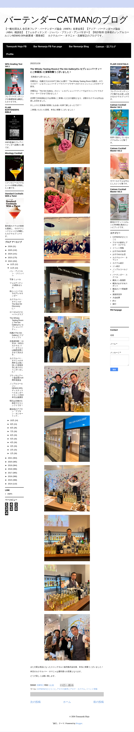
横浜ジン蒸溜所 (119, 280)
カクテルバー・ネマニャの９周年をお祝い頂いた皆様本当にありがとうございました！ (16, 365)
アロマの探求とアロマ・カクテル (71, 689)
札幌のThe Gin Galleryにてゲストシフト (16, 335)
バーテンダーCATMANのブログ (66, 20)
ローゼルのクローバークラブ (16, 313)
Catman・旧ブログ (106, 46)
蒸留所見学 (117, 294)
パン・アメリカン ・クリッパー (17, 273)
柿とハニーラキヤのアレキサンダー (16, 293)
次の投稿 (35, 701)
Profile (10, 54)
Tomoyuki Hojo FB (16, 46)
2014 (10, 484)
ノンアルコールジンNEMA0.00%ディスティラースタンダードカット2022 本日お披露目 (16, 390)
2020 (10, 462)
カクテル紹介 (118, 263)
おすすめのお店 (119, 254)
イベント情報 (91, 689)
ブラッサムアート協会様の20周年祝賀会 (16, 377)
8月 (12, 428)
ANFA (9, 494)
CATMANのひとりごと (46, 689)
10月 (12, 420)
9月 (12, 424)
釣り (114, 301)
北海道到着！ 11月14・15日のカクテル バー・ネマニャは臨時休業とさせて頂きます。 (16, 348)
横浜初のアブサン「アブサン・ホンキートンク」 (16, 412)
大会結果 (116, 298)
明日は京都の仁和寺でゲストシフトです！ (16, 403)
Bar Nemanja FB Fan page (47, 46)
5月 (12, 439)
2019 (10, 465)
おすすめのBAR (119, 251)
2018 (10, 469)
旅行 (114, 304)
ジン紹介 (116, 266)
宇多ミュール (15, 279)
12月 (12, 264)
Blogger (79, 723)
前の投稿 (98, 701)
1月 (12, 453)
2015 (10, 480)
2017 (10, 473)
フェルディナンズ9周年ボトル (16, 285)
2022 (10, 261)
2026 (10, 246)
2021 (10, 458)
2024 (10, 254)
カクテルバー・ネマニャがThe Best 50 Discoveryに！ (16, 303)
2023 (10, 257)
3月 (12, 446)
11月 (12, 268)
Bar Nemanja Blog (79, 46)
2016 (10, 476)
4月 (12, 442)
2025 (10, 250)
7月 (12, 431)
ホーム (67, 701)
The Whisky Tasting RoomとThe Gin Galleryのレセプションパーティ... (16, 323)
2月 (12, 450)
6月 (12, 435)
